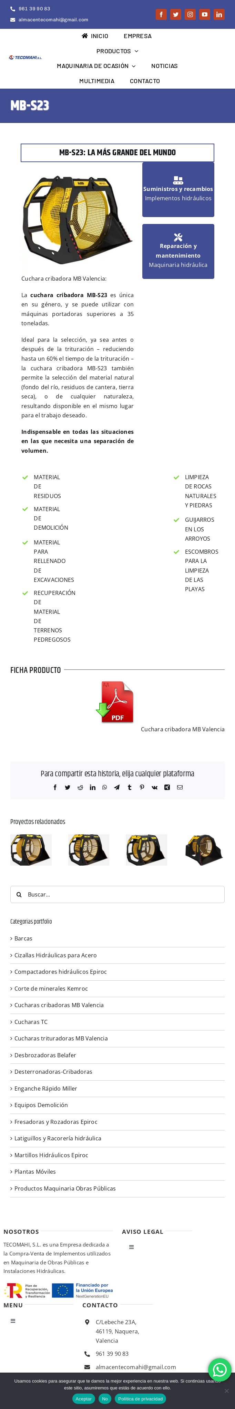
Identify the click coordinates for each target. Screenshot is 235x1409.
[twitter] (175, 14)
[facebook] (161, 14)
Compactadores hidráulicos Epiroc (60, 972)
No (105, 1398)
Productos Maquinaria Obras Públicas (65, 1188)
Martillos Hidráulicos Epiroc (51, 1155)
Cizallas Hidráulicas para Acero (55, 955)
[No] (226, 1390)
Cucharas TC (31, 1022)
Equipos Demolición (41, 1105)
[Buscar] (19, 894)
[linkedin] (219, 14)
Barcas (23, 938)
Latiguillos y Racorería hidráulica (57, 1138)
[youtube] (204, 14)
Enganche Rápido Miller (45, 1088)
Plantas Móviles (35, 1171)
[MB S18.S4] (89, 838)
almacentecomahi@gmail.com (136, 1367)
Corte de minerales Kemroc (51, 988)
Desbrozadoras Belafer (45, 1055)
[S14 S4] (146, 838)
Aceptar (84, 1398)
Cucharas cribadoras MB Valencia (59, 1005)
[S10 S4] (204, 838)
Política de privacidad (140, 1398)
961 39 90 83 (112, 1353)
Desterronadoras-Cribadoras (53, 1071)
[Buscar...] (117, 894)
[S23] (31, 838)
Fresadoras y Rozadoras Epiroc (56, 1122)
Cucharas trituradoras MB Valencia (61, 1038)
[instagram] (190, 14)
